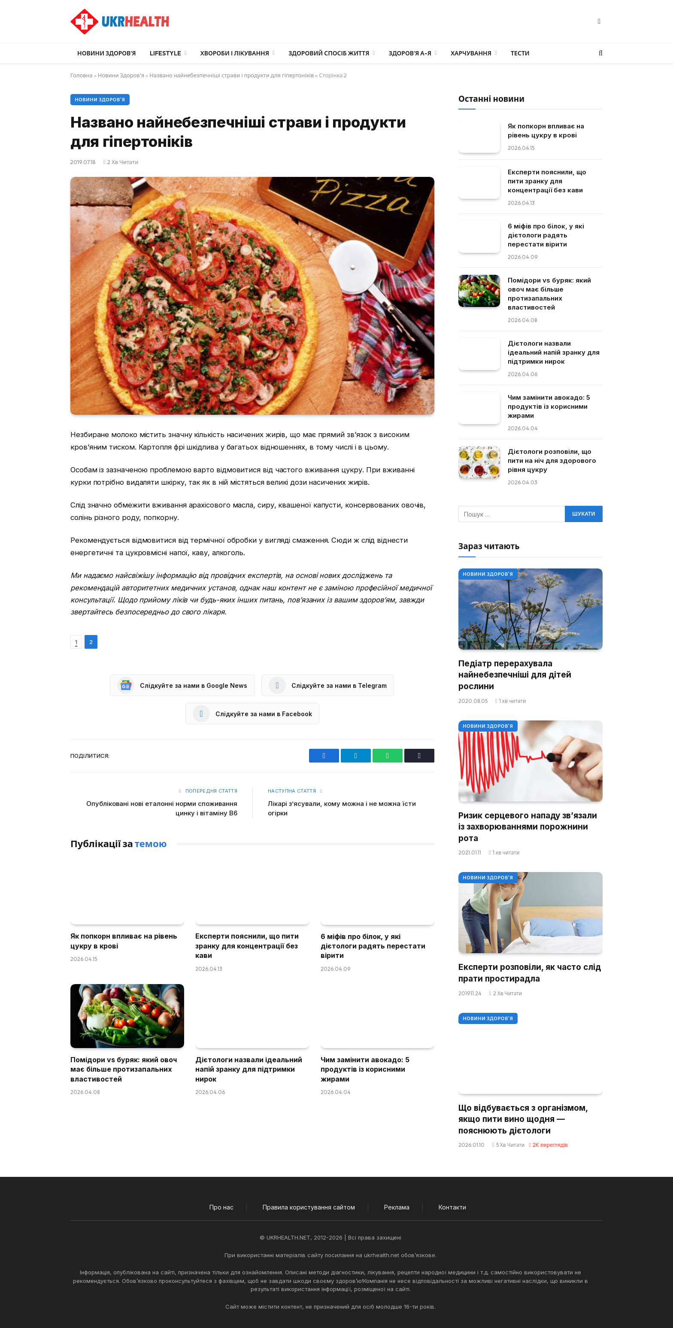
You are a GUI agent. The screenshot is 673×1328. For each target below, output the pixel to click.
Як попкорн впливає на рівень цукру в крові (123, 941)
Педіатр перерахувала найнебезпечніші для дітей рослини (514, 675)
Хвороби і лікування (234, 53)
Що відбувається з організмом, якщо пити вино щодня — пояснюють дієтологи (523, 1119)
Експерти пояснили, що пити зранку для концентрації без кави (247, 946)
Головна (81, 75)
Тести (520, 53)
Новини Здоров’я (106, 53)
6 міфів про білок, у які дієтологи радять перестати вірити (373, 946)
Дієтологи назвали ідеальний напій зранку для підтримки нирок (248, 1069)
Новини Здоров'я (121, 75)
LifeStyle (165, 53)
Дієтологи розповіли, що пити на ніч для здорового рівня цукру (552, 460)
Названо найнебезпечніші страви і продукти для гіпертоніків (231, 75)
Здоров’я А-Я (410, 53)
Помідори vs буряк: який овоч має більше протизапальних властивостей (123, 1069)
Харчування (471, 53)
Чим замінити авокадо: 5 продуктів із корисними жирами (365, 1069)
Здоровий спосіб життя (328, 53)
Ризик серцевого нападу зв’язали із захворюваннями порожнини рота (527, 827)
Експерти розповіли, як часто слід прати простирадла (529, 973)
